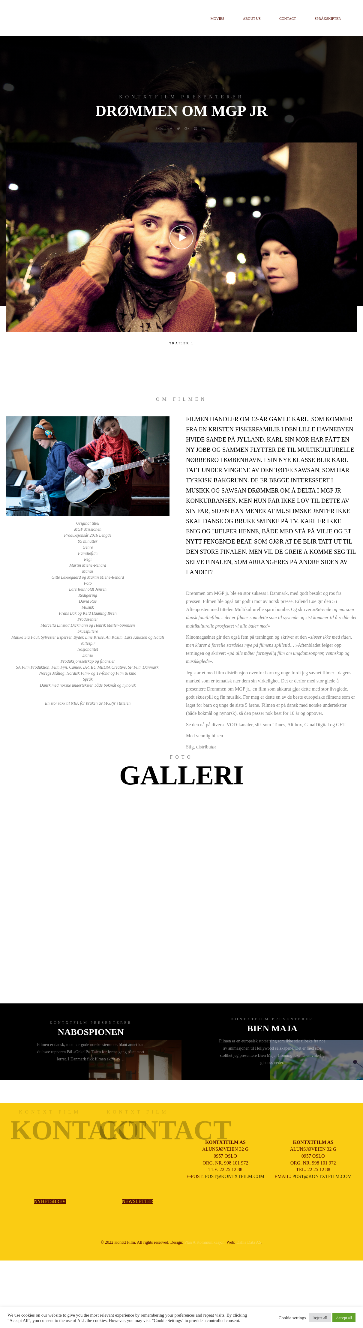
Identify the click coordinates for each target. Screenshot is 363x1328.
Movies (217, 18)
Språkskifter (328, 18)
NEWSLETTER (137, 1201)
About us (251, 18)
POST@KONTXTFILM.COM (234, 1176)
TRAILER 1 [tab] (181, 343)
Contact (287, 18)
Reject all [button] (319, 1317)
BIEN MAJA (272, 1028)
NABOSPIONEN (91, 1032)
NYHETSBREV (50, 1201)
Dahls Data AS (248, 1242)
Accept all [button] (344, 1317)
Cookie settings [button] (292, 1317)
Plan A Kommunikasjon (204, 1242)
